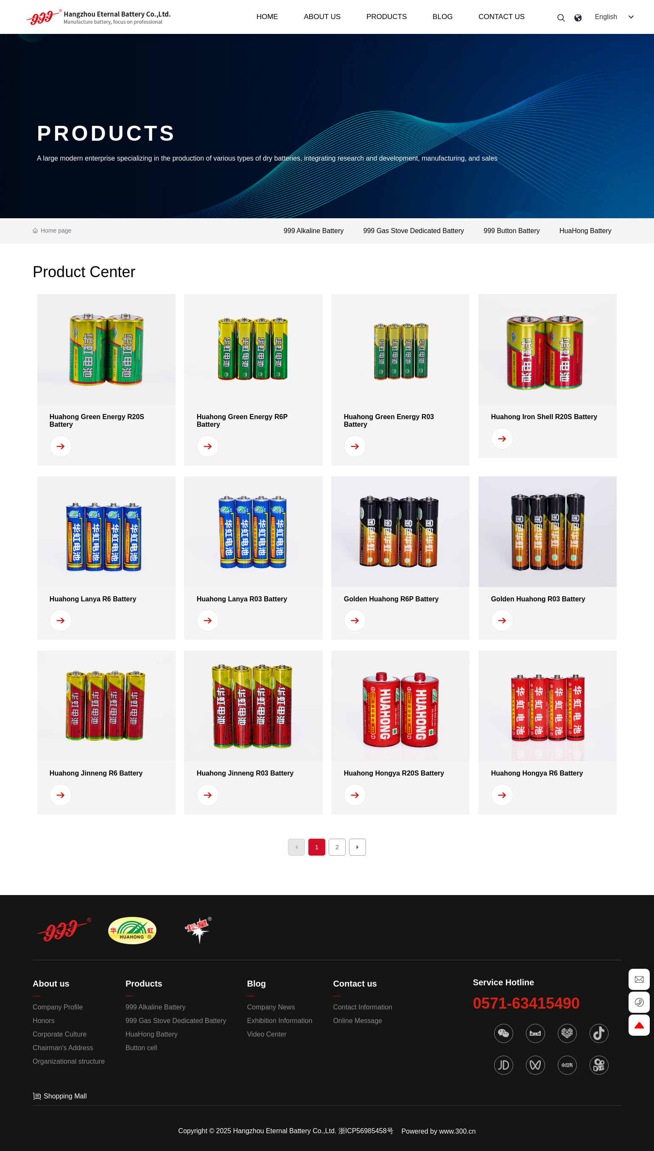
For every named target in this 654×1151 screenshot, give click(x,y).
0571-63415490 (526, 1003)
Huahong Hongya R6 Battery (537, 773)
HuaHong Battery (585, 230)
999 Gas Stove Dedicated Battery (413, 230)
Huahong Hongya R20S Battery (394, 773)
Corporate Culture (60, 1034)
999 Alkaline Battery (314, 230)
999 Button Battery (512, 230)
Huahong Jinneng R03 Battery (245, 773)
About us (51, 983)
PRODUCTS (106, 133)
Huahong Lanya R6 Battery (93, 599)
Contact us (355, 983)
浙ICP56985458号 (366, 1130)
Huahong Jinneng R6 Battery (96, 773)
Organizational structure (69, 1061)
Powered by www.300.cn (438, 1131)
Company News (271, 1007)
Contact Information (362, 1007)
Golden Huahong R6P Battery (391, 599)
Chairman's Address (63, 1047)
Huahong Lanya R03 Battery (242, 599)
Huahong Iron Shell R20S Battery (544, 416)
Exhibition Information (279, 1020)
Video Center (266, 1034)
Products (144, 983)
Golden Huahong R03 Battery (538, 599)
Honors (44, 1020)
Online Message (357, 1020)
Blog (256, 983)
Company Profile (58, 1007)
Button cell (141, 1047)
